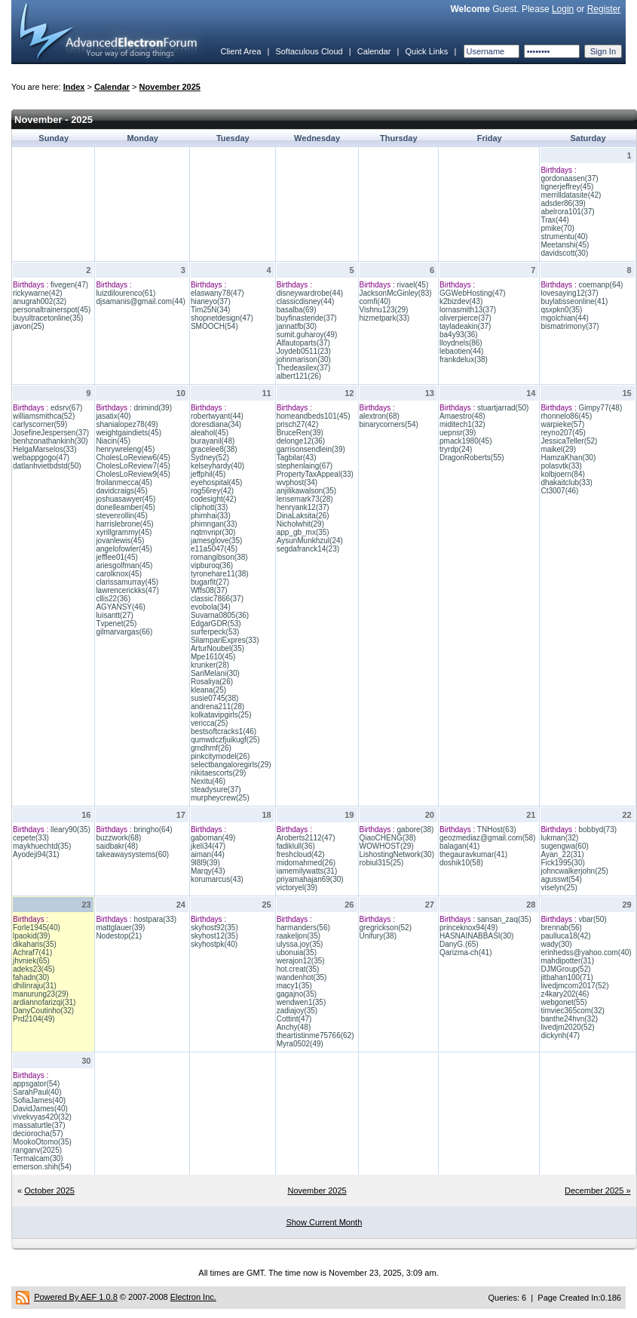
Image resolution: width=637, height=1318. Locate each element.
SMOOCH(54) (214, 326)
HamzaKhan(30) (568, 457)
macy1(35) (294, 986)
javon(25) (28, 326)
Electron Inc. (193, 1296)
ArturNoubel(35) (217, 648)
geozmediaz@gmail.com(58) (487, 838)
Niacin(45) (113, 441)
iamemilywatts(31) (307, 871)
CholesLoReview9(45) (133, 474)
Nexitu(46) (208, 781)
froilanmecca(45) (124, 482)
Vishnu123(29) (384, 310)
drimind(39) (152, 408)
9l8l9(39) (205, 863)
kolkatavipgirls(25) (221, 715)
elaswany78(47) (217, 293)
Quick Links (426, 51)
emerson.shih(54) (42, 1167)
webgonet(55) (563, 1002)
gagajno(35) (297, 994)
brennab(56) (561, 927)
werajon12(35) (301, 961)
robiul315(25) (382, 863)
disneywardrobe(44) (310, 293)
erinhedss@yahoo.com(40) (586, 952)
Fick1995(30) (562, 863)
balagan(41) (459, 846)
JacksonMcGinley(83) (396, 293)
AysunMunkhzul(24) (310, 540)
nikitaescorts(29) (218, 773)
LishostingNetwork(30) (397, 854)
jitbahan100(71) (567, 977)
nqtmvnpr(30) (213, 532)
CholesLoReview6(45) (133, 457)
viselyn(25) (559, 887)
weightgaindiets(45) (128, 433)
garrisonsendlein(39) (311, 449)
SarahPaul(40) (37, 1092)
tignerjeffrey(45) (567, 187)
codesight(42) (214, 499)
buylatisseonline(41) (574, 301)
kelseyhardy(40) (217, 466)
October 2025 (49, 1190)
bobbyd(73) (597, 829)
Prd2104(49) (34, 1019)
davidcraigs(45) (121, 491)
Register (604, 9)
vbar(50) (592, 919)
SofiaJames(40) (39, 1100)
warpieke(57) (562, 424)
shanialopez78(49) (127, 424)
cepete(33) (31, 838)
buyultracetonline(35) (48, 318)
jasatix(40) (113, 416)
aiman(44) (208, 854)
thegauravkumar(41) (473, 854)
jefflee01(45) (116, 557)
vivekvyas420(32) (42, 1117)
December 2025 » (597, 1190)
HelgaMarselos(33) (44, 449)
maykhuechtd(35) (42, 846)
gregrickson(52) (386, 927)
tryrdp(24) (455, 449)
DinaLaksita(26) (303, 516)
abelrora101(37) (567, 211)
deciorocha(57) (38, 1133)
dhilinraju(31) (35, 986)
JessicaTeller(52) (569, 441)
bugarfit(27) (210, 582)
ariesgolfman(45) (124, 565)
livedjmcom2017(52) (574, 986)
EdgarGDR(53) (216, 623)
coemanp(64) (600, 285)
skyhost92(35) (214, 927)
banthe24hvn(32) (569, 1019)
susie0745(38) (214, 698)
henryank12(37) (303, 507)
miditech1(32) (462, 424)
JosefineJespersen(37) (51, 433)
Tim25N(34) (210, 310)
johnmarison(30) (304, 359)
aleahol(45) (209, 433)
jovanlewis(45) (120, 540)
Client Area (240, 51)
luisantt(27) (114, 615)
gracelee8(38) (214, 449)
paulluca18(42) (565, 936)
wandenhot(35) (302, 977)
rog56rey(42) (212, 491)
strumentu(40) (564, 236)
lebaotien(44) (461, 351)
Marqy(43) (208, 871)
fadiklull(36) (296, 846)
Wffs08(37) (209, 590)
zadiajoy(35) (297, 1010)
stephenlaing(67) (305, 466)
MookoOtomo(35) (42, 1142)
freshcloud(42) (301, 854)
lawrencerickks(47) (127, 590)
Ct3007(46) (559, 491)
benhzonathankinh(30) (50, 441)
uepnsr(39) (457, 433)
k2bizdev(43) (460, 301)
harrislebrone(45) (124, 524)
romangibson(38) (219, 557)
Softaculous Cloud (308, 51)
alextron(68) (380, 416)
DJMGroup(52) (565, 969)
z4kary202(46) (565, 994)
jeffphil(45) (208, 474)
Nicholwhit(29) (300, 524)
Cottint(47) (294, 1019)
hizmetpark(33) (385, 318)
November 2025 (170, 86)
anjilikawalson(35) (306, 491)
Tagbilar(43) (297, 457)
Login (563, 9)
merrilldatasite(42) (571, 195)
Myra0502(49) (300, 1044)
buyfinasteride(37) (307, 318)
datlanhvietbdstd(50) (47, 466)
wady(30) (556, 944)
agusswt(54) (561, 879)
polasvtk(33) (561, 466)
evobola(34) (211, 607)
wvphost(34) (297, 482)
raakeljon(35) (298, 936)
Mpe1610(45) (213, 657)
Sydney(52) (210, 457)
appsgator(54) (36, 1084)
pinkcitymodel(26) (220, 756)
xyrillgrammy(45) (124, 532)
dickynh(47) (560, 1035)
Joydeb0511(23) (304, 351)
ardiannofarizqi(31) (44, 1002)
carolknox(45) (119, 574)
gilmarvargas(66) (124, 632)
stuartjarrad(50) (502, 408)
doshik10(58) (461, 863)
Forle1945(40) (36, 927)
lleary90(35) (70, 829)
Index (74, 86)
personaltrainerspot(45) (51, 310)
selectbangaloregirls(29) (231, 764)
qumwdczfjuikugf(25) (225, 740)
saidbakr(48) (117, 846)
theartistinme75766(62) (315, 1035)
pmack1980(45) (465, 441)
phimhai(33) (211, 516)
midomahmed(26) (306, 863)
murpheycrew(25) (220, 798)
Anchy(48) (294, 1027)
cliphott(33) (209, 507)
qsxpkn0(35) (561, 310)
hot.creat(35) (298, 969)
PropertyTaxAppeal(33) (315, 474)
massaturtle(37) (39, 1125)
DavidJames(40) (40, 1108)
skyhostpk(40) (214, 944)
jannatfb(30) (297, 326)
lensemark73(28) (305, 499)
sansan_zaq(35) (504, 919)
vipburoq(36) (212, 565)
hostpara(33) (154, 919)
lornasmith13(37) (467, 310)
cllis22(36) (113, 598)
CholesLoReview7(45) (133, 466)
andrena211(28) (217, 706)
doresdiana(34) (216, 424)
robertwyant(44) (217, 416)
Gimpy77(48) (600, 408)
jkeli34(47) (208, 846)
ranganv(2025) (37, 1150)
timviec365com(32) (572, 1010)
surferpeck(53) (215, 632)
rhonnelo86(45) (566, 416)
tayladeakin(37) (465, 326)
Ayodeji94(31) (36, 854)
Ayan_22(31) (562, 854)
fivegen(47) (69, 285)
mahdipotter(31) (567, 961)
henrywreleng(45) (125, 449)
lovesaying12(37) (569, 293)
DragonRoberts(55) (471, 457)
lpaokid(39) (31, 936)
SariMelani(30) (215, 673)
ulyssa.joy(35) (300, 944)
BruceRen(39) (300, 433)
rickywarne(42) (38, 293)
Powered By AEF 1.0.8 (76, 1296)
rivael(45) (413, 285)
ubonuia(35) (297, 952)
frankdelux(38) (463, 359)
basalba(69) (297, 310)
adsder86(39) (563, 203)
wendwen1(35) (301, 1002)
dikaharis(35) (35, 944)
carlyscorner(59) (40, 424)
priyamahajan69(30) (310, 879)
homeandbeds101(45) (314, 416)
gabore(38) (415, 829)
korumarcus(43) (217, 879)
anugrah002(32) (39, 301)
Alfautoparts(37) (303, 343)
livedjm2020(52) (567, 1027)
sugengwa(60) (564, 846)
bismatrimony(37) (570, 326)
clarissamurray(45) (127, 582)
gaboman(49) (213, 838)
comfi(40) (375, 301)
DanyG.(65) (459, 944)
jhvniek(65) (31, 961)
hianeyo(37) (211, 301)
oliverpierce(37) (465, 318)
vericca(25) (209, 723)
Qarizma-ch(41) (465, 952)
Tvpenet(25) (116, 623)
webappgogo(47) (41, 457)
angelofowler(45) (124, 549)
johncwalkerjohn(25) (574, 871)
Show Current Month (324, 1222)
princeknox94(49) (468, 927)
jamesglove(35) (216, 540)
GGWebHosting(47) (472, 293)
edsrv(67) (66, 408)
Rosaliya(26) (212, 681)
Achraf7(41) (32, 952)
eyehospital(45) (216, 482)
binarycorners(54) (389, 424)
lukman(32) (559, 838)
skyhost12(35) (214, 936)
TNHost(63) (496, 829)
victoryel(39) (297, 887)
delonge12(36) (301, 441)
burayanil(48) (212, 441)
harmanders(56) (303, 927)
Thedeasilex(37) (304, 368)
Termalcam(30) (38, 1158)
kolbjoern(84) (562, 474)
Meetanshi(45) (565, 245)
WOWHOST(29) (387, 846)
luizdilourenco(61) (125, 293)
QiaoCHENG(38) (388, 838)
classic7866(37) (217, 598)
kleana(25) (208, 690)
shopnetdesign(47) (222, 318)
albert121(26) (299, 376)
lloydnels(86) (460, 343)
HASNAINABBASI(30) (476, 936)
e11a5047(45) (214, 549)
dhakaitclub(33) (566, 482)
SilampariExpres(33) (225, 640)
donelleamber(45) (125, 507)
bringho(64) (152, 829)
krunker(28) (210, 665)
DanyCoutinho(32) (43, 1010)
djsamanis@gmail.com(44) (140, 301)
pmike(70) (557, 228)
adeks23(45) (34, 969)
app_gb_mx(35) (303, 532)
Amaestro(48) (462, 416)
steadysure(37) (216, 789)
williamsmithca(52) (44, 416)
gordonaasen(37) (569, 178)
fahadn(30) (31, 977)
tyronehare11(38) (220, 574)
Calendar (374, 51)
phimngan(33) (214, 524)
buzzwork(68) (118, 838)
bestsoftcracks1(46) (223, 731)
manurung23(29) (41, 994)
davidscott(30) (564, 253)
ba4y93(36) (458, 334)
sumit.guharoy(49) (307, 334)
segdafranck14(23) (308, 549)
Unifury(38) (378, 936)
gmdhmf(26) (211, 748)
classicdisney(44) (306, 301)
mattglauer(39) (120, 927)
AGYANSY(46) (120, 607)
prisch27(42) (298, 424)
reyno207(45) (563, 433)
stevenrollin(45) (121, 516)
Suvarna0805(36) (220, 615)
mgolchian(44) (564, 318)
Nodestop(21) (119, 936)
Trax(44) (554, 220)
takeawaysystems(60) (132, 854)
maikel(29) (558, 449)
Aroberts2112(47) (306, 838)
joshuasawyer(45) (125, 499)
